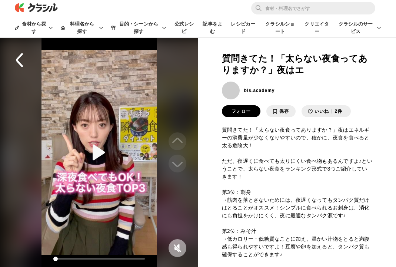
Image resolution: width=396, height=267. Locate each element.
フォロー (241, 111)
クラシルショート (279, 27)
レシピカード (243, 27)
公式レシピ (184, 27)
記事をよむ (212, 27)
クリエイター (317, 27)
